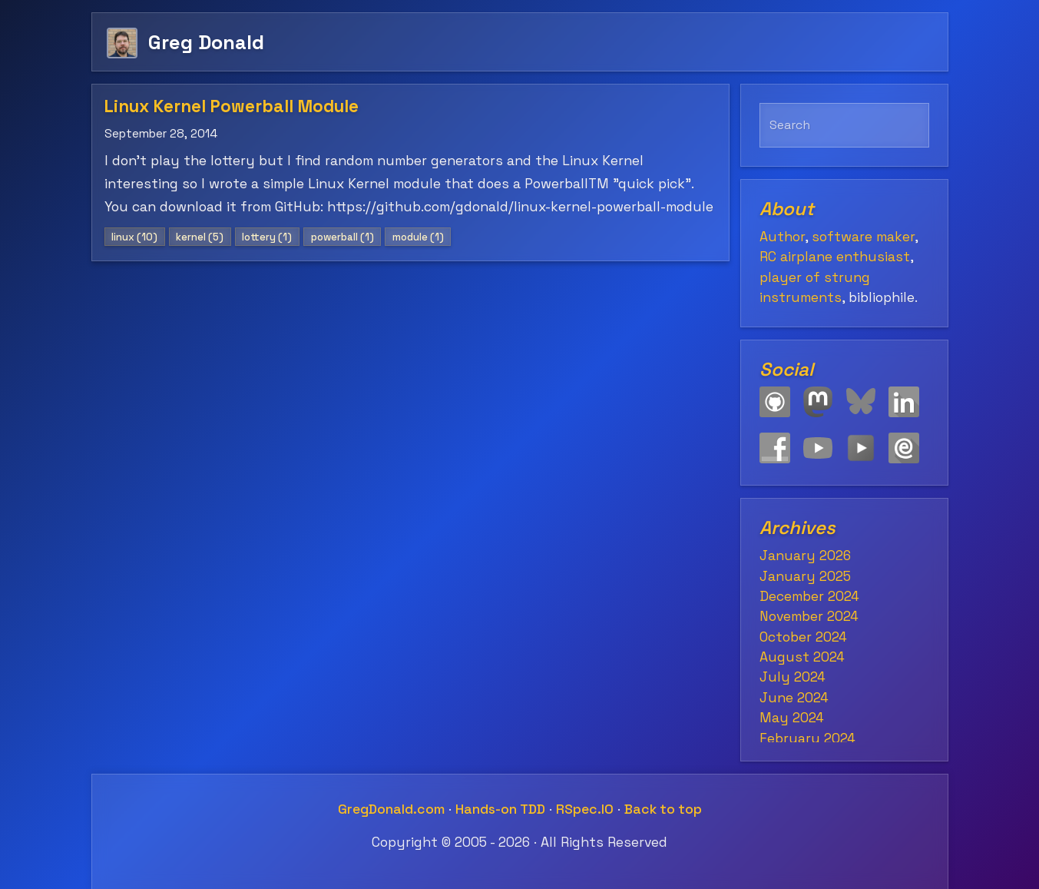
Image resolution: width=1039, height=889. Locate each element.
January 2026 (805, 555)
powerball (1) (342, 237)
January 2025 (805, 576)
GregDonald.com (391, 809)
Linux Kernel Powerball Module (231, 106)
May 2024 (791, 717)
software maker (863, 236)
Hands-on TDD (500, 809)
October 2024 (803, 637)
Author (782, 236)
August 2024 (802, 657)
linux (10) (134, 237)
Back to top (663, 809)
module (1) (418, 237)
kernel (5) (199, 237)
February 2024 (807, 738)
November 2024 (809, 616)
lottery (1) (267, 237)
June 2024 (794, 697)
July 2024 (792, 676)
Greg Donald (206, 42)
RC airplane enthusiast (834, 256)
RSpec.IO (585, 809)
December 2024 (809, 596)
